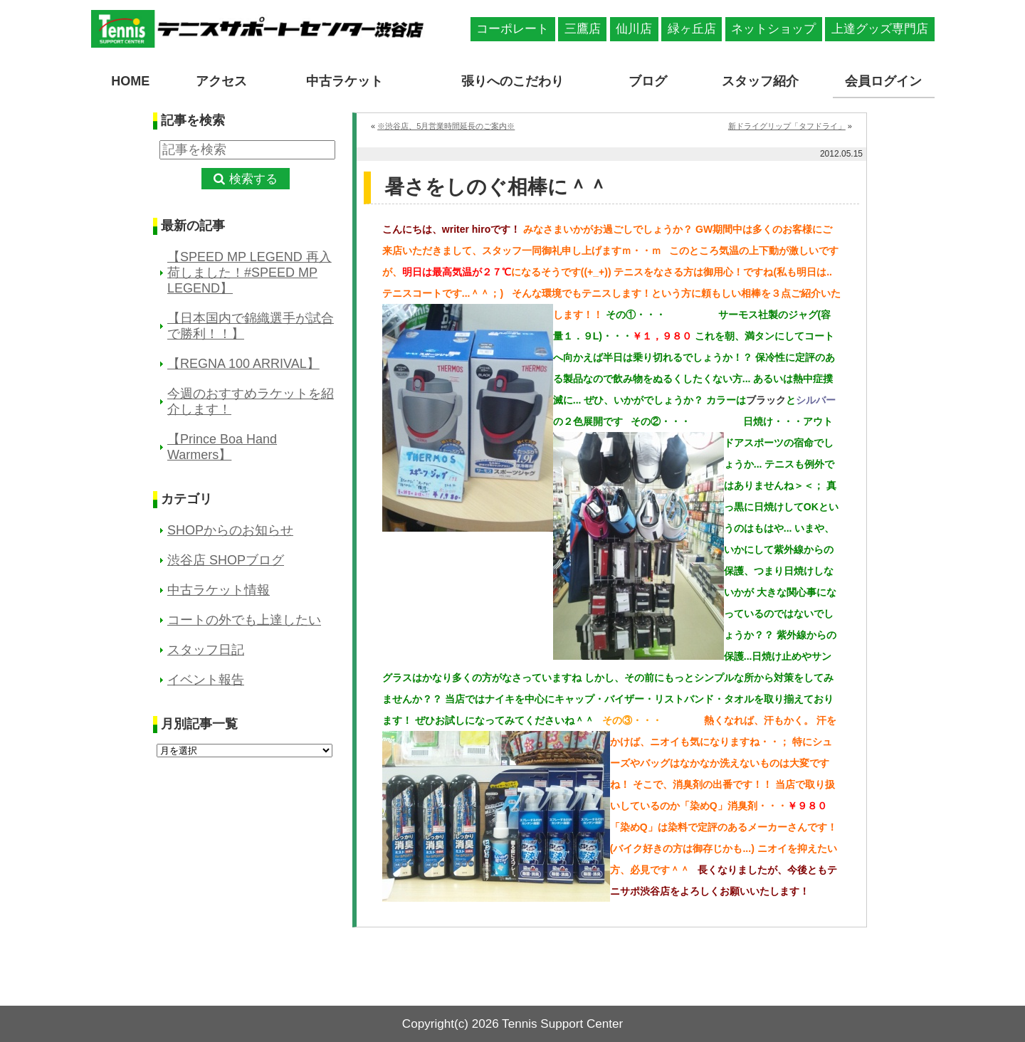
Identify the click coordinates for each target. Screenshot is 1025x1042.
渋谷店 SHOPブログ (225, 560)
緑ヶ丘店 (692, 29)
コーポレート (512, 29)
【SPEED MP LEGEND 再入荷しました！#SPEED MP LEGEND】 (249, 272)
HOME (130, 81)
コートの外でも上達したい (244, 620)
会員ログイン (883, 81)
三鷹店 (582, 29)
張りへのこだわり (512, 81)
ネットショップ (773, 29)
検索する (253, 179)
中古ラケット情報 (218, 590)
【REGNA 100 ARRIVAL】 (243, 364)
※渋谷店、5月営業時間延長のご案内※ (446, 126)
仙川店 (634, 29)
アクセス (221, 81)
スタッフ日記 (205, 650)
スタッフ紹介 (760, 81)
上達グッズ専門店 (879, 29)
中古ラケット (344, 81)
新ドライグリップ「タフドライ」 (787, 126)
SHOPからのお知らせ (230, 530)
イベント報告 (205, 680)
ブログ (648, 81)
